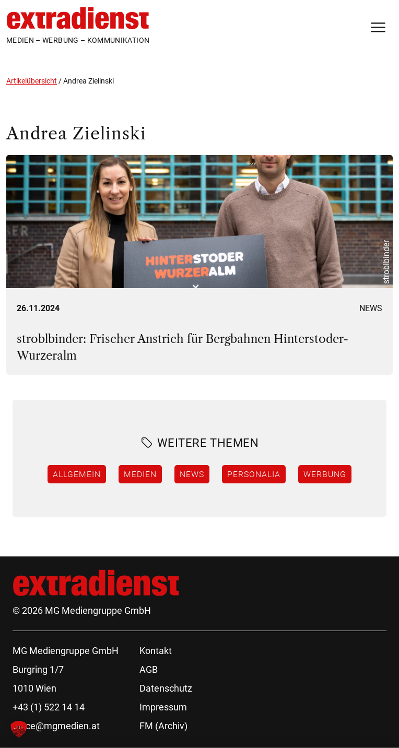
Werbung (324, 474)
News (370, 308)
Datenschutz (165, 688)
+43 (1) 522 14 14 (49, 707)
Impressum (163, 707)
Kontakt (155, 650)
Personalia (253, 474)
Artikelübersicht (31, 81)
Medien (140, 474)
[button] (19, 729)
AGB (148, 669)
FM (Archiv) (163, 725)
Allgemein (77, 474)
